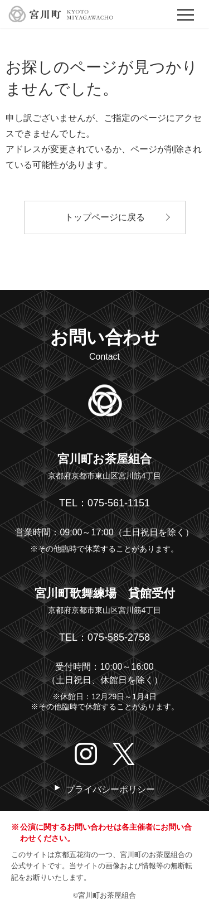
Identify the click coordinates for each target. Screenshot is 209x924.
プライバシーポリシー (110, 789)
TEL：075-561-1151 (104, 503)
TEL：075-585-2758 (104, 637)
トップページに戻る (105, 217)
